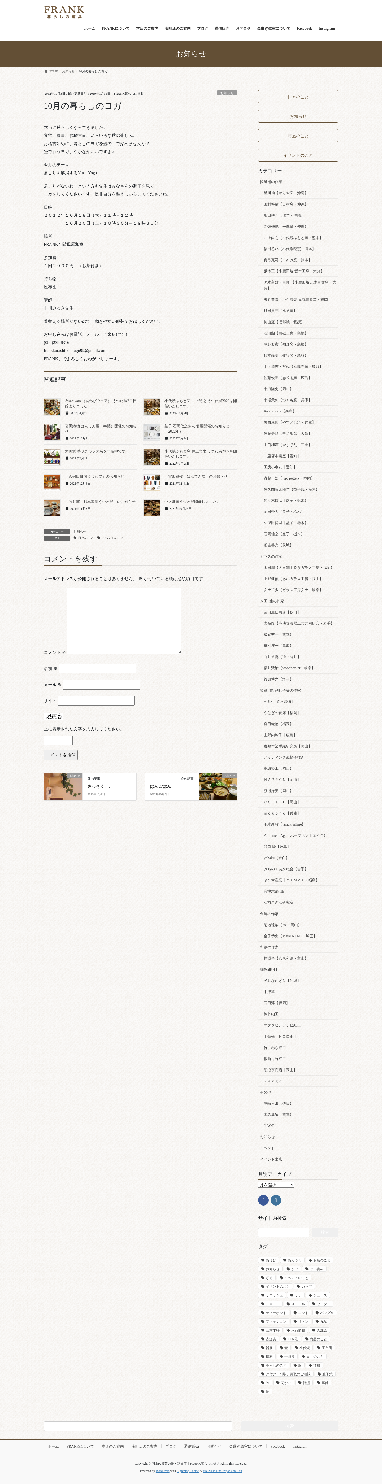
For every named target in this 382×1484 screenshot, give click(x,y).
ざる (269, 1278)
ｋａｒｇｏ (273, 1081)
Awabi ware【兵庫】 (280, 411)
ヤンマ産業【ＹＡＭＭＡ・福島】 (291, 880)
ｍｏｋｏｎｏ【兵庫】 (282, 813)
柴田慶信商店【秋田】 (282, 612)
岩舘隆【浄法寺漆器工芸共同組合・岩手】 (299, 623)
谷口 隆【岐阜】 (277, 847)
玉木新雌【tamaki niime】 (284, 824)
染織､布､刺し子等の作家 (280, 691)
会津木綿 (273, 1330)
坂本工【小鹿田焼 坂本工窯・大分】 (294, 271)
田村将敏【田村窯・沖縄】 (286, 204)
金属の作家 (269, 914)
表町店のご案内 (145, 1446)
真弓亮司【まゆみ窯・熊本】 (288, 260)
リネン (303, 1322)
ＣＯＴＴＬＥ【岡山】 (282, 802)
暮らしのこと (276, 1365)
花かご (286, 1383)
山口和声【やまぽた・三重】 (288, 445)
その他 (265, 1092)
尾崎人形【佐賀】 (278, 1104)
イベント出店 (271, 1159)
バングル (327, 1313)
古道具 (271, 1339)
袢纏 (306, 1383)
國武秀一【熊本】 (278, 635)
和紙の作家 (269, 947)
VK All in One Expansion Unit (222, 1471)
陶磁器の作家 (271, 182)
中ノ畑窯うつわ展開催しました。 (192, 502)
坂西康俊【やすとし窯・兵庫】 (290, 422)
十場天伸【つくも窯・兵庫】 (288, 400)
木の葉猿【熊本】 (278, 1115)
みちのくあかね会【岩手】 (286, 869)
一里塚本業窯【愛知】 (282, 456)
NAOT (269, 1126)
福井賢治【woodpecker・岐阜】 (289, 668)
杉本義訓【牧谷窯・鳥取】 (286, 356)
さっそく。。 (100, 786)
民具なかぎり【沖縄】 (282, 981)
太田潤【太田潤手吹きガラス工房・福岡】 (299, 568)
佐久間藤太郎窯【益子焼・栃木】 (291, 489)
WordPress (163, 1471)
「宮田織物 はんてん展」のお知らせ (196, 476)
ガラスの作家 (271, 557)
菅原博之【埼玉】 (278, 679)
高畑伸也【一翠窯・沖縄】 (286, 227)
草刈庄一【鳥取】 (278, 646)
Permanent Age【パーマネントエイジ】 (295, 836)
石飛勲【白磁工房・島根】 (286, 333)
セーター (324, 1304)
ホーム (53, 1446)
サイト (50, 700)
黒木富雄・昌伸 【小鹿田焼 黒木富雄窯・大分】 (300, 285)
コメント (55, 652)
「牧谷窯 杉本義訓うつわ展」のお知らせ (100, 502)
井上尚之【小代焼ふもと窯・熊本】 (293, 238)
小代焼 (304, 1348)
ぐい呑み (317, 1269)
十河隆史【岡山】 (278, 389)
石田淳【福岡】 (277, 1003)
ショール (273, 1304)
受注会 (322, 1330)
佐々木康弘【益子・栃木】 (286, 501)
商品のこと (318, 1339)
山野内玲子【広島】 (280, 735)
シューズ (320, 1295)
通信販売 (191, 1446)
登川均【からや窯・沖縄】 (286, 193)
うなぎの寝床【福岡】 (282, 713)
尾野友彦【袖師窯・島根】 (286, 344)
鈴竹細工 (271, 1014)
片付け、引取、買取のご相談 (288, 1374)
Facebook (277, 1446)
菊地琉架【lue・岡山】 (283, 925)
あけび (271, 1260)
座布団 (327, 1348)
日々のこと (86, 538)
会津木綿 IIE (274, 891)
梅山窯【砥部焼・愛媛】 (284, 322)
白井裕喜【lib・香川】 (282, 657)
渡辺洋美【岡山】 (278, 791)
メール (53, 684)
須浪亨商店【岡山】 (280, 1070)
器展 (269, 1348)
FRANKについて (80, 1446)
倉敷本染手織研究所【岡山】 (288, 746)
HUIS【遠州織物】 (279, 702)
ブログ (170, 1446)
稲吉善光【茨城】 (278, 545)
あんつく (295, 1260)
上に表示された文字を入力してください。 (84, 729)
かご (294, 1269)
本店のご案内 (113, 1446)
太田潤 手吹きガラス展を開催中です (95, 451)
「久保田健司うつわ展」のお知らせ (94, 476)
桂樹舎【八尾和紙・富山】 (286, 958)
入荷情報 (298, 1330)
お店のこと (322, 1260)
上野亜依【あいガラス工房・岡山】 (293, 579)
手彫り (289, 1357)
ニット (303, 1313)
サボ (298, 1295)
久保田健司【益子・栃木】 (286, 523)
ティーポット (276, 1313)
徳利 (269, 1357)
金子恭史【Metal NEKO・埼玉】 (290, 936)
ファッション (276, 1322)
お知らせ (227, 93)
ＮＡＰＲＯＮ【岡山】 (282, 780)
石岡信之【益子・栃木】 (284, 534)
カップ (307, 1287)
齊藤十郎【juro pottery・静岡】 (289, 478)
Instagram (300, 1446)
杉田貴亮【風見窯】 (280, 311)
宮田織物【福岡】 (278, 724)
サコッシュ (274, 1295)
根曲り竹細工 (275, 1059)
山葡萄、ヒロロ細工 (280, 1037)
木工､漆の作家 (272, 601)
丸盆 (323, 1322)
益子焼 (327, 1374)
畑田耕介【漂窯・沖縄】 (284, 215)
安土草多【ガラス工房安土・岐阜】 (293, 590)
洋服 (316, 1365)
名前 (51, 668)
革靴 (325, 1383)
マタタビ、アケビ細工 (282, 1025)
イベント (267, 1148)
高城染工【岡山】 (278, 769)
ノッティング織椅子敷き (284, 757)
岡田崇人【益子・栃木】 (284, 512)
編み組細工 (269, 970)
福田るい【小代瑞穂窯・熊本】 (290, 249)
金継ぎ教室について (246, 1446)
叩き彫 (293, 1339)
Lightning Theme (188, 1471)
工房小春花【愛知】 (280, 467)
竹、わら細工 (275, 1048)
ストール (298, 1304)
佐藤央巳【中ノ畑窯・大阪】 (288, 434)
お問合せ (214, 1446)
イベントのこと (113, 538)
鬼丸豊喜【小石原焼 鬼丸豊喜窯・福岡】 (298, 300)
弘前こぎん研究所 (278, 902)
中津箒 (269, 992)
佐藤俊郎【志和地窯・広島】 (288, 378)
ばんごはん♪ (161, 786)
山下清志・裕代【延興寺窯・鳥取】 (293, 367)
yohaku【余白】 (276, 858)
